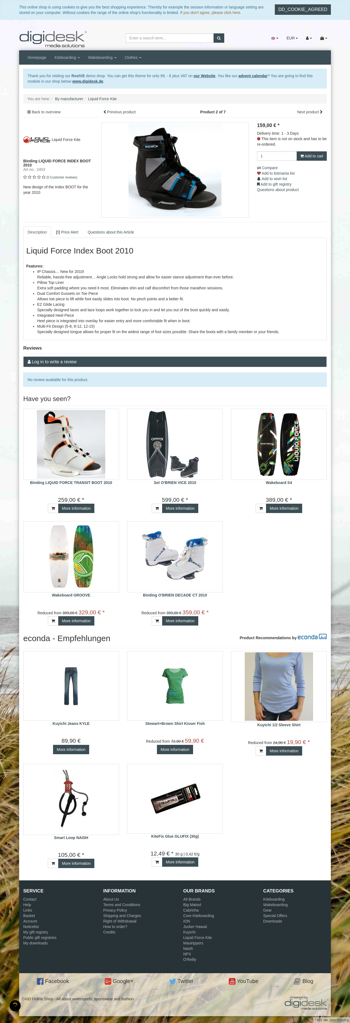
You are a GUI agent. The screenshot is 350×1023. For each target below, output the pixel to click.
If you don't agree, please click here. (210, 12)
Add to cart (311, 156)
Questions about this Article (111, 232)
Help (27, 905)
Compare (267, 168)
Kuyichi (189, 932)
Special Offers (275, 916)
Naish (188, 948)
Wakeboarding (102, 57)
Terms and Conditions (121, 905)
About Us (111, 899)
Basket (29, 916)
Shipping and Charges (122, 916)
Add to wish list (272, 179)
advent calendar (253, 76)
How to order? (115, 926)
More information (76, 508)
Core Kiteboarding (198, 916)
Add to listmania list (276, 173)
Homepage (37, 57)
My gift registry (35, 932)
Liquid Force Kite (197, 937)
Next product (308, 112)
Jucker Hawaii (195, 926)
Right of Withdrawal (119, 921)
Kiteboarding (67, 57)
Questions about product (278, 190)
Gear (267, 910)
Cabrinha (191, 910)
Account (30, 921)
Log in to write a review (54, 361)
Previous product (121, 112)
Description (37, 232)
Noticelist (31, 926)
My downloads (35, 943)
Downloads (272, 921)
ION (186, 921)
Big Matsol (192, 905)
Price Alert (67, 232)
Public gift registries (39, 937)
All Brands (192, 899)
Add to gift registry (274, 184)
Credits (109, 932)
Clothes (133, 57)
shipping (343, 1020)
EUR (292, 38)
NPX (187, 954)
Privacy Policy (115, 910)
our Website (204, 76)
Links (27, 910)
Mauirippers (193, 943)
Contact (29, 899)
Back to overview (46, 112)
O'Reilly (189, 959)
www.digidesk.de (87, 81)
